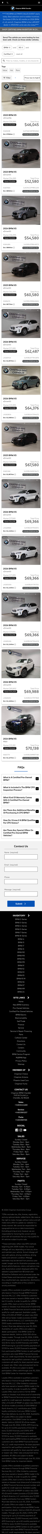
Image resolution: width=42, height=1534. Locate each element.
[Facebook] (17, 1130)
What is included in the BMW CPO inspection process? (21, 788)
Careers (21, 1047)
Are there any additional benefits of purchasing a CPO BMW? (21, 811)
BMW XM (21, 988)
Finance (21, 1024)
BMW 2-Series (21, 919)
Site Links (19, 998)
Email (11, 865)
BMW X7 (21, 985)
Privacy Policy (21, 1061)
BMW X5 (21, 975)
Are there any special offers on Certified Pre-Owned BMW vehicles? (21, 833)
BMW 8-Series (21, 936)
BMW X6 (21, 982)
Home (21, 1001)
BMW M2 (21, 952)
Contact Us (21, 1044)
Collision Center (21, 1038)
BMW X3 (21, 972)
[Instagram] (21, 1130)
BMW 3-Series (21, 922)
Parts (21, 1034)
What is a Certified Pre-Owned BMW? (21, 778)
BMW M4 (21, 959)
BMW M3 (21, 955)
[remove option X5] (21, 47)
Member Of (19, 1070)
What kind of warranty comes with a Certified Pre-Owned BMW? (21, 800)
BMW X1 (21, 965)
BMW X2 (21, 969)
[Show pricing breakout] (9, 134)
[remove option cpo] (8, 54)
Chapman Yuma (21, 1084)
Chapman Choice (21, 1074)
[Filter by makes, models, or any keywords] (21, 60)
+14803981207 (21, 1112)
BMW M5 (21, 962)
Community (21, 1051)
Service (21, 1028)
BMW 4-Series (21, 926)
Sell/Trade (21, 1021)
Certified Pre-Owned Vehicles (21, 1011)
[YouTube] (25, 1130)
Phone (7, 877)
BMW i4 (21, 939)
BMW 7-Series (21, 932)
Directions (21, 1041)
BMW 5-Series (21, 929)
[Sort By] (32, 77)
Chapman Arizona (21, 1077)
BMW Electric (21, 1015)
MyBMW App (21, 1057)
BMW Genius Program (21, 1054)
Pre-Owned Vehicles (21, 1008)
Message (12, 889)
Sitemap (21, 1064)
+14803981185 (21, 1120)
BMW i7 (21, 946)
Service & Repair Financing (21, 1031)
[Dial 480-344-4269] (7, 2)
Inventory (19, 916)
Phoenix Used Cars (21, 1080)
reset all (19, 54)
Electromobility (21, 1018)
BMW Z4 (21, 992)
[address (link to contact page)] (2, 2)
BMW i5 (21, 942)
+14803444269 (21, 1105)
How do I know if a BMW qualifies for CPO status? (21, 821)
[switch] (39, 2)
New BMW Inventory (21, 1005)
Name (11, 852)
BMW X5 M (21, 978)
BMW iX (21, 949)
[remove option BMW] (7, 47)
